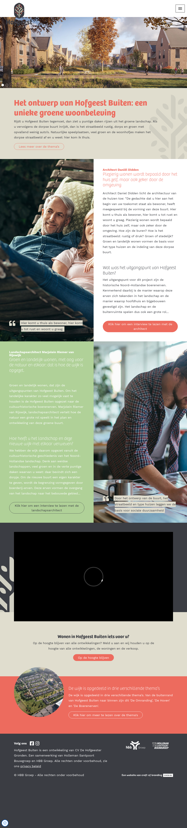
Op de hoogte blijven (93, 657)
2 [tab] (7, 85)
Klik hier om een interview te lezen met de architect (140, 326)
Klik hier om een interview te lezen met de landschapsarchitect (47, 508)
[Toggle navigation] (180, 8)
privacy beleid (30, 766)
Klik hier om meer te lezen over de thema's (105, 715)
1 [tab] (2, 85)
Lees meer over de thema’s (39, 146)
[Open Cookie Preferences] (5, 823)
